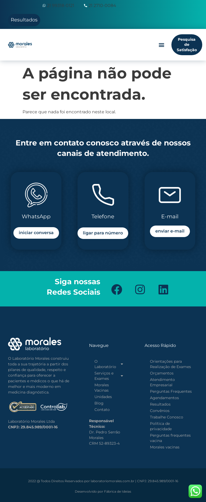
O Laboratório (108, 364)
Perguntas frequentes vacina (170, 438)
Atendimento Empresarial (162, 382)
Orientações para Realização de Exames (170, 364)
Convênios (160, 410)
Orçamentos (162, 373)
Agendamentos (164, 397)
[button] (161, 44)
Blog (99, 403)
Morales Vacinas (101, 388)
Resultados (160, 404)
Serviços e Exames (108, 376)
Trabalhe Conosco (166, 417)
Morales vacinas (164, 447)
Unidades (103, 396)
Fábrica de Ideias (103, 491)
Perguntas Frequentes (171, 391)
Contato (102, 409)
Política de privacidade (161, 426)
